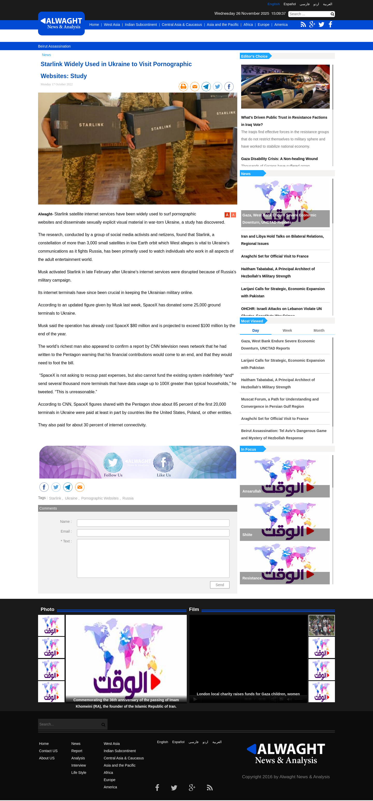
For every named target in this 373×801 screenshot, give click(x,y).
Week (287, 330)
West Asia (112, 24)
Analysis (78, 758)
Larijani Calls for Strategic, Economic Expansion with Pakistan (283, 292)
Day (255, 330)
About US (47, 758)
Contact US (48, 751)
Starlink (55, 498)
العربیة (327, 4)
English (274, 4)
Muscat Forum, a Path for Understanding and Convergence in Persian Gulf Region (280, 403)
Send (220, 585)
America (281, 24)
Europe (263, 24)
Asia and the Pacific (223, 24)
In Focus (248, 449)
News (246, 174)
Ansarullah (251, 491)
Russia (127, 498)
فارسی (305, 4)
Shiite (247, 535)
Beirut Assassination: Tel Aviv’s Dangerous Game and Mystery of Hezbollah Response (284, 434)
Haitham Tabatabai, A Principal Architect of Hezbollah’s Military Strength (278, 272)
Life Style (79, 772)
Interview (78, 765)
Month (319, 330)
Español (290, 4)
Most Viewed (252, 321)
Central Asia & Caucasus (182, 24)
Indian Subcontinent (141, 24)
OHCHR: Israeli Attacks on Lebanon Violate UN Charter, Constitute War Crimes (281, 312)
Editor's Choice (254, 56)
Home (94, 24)
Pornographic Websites (99, 498)
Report (76, 751)
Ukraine (70, 498)
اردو (316, 4)
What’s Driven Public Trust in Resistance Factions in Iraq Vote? (284, 121)
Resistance (252, 578)
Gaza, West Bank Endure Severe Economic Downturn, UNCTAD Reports (279, 218)
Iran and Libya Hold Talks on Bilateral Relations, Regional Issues (282, 240)
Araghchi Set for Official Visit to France (275, 256)
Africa (248, 24)
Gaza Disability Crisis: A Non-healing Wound (279, 159)
